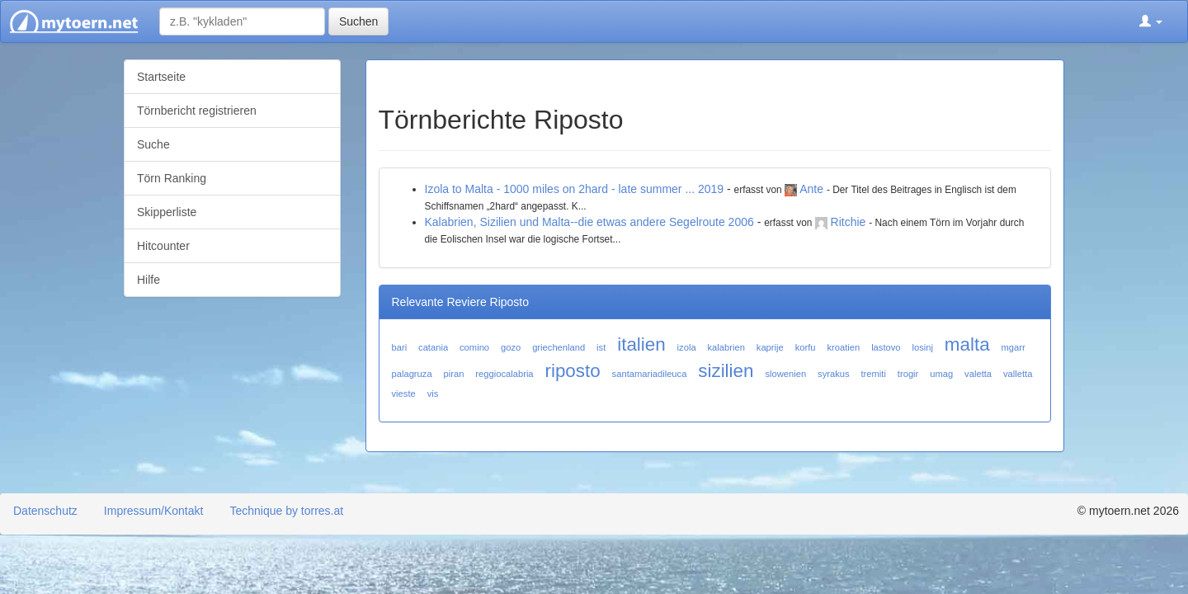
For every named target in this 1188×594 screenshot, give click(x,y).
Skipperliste (166, 212)
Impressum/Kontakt (154, 510)
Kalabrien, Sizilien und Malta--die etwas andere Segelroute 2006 (589, 222)
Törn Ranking (171, 178)
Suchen (358, 21)
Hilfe (148, 279)
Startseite (161, 76)
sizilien (725, 371)
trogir (908, 374)
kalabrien (726, 347)
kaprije (770, 347)
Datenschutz (45, 510)
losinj (922, 347)
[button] (1151, 21)
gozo (511, 347)
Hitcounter (163, 245)
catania (433, 347)
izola (686, 347)
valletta (1017, 374)
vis (433, 393)
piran (454, 374)
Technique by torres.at (286, 510)
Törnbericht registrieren (197, 110)
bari (400, 347)
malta (967, 344)
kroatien (843, 347)
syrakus (834, 374)
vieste (404, 393)
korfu (805, 347)
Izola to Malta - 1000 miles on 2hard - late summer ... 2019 (574, 189)
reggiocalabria (504, 374)
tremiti (872, 374)
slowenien (785, 374)
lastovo (885, 347)
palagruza (412, 374)
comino (474, 347)
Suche (153, 144)
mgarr (1013, 347)
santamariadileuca (649, 374)
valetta (978, 374)
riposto (572, 371)
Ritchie (848, 222)
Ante (811, 189)
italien (641, 344)
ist (601, 347)
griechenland (558, 347)
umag (941, 374)
